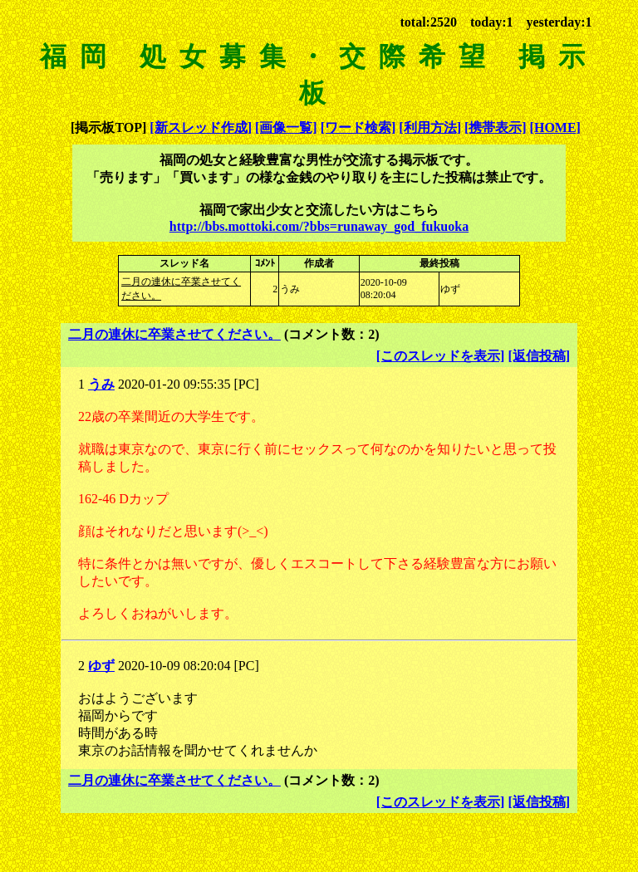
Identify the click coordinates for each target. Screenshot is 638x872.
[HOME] (555, 127)
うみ (101, 384)
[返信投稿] (539, 356)
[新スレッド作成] (201, 127)
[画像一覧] (286, 127)
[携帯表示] (495, 127)
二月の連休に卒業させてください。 (174, 334)
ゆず (101, 666)
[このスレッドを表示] (440, 356)
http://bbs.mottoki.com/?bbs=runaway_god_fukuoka (319, 226)
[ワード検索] (358, 127)
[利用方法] (430, 127)
